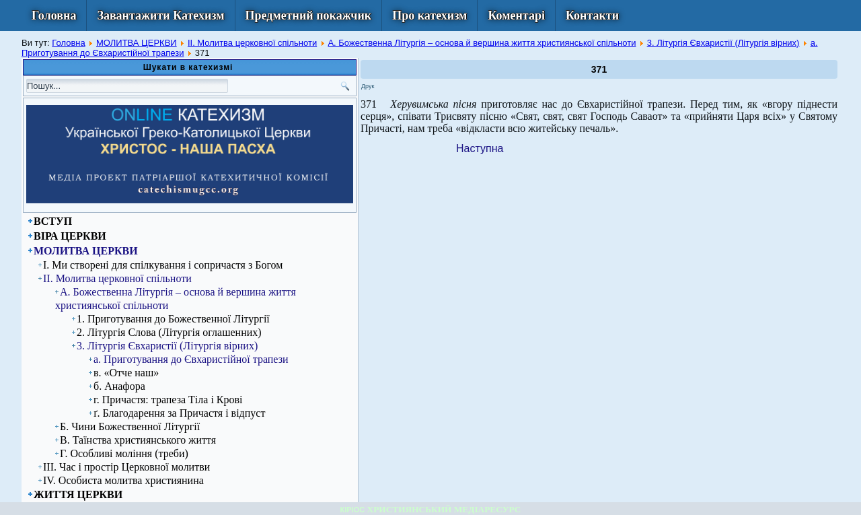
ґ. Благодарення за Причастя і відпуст (179, 413)
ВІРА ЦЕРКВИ (70, 236)
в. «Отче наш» (126, 372)
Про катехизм (429, 15)
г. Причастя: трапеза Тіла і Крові (168, 399)
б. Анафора (119, 386)
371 (599, 69)
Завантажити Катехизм (160, 15)
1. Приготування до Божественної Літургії (173, 318)
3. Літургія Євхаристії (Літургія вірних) (723, 43)
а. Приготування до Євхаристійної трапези (191, 359)
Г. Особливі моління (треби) (124, 453)
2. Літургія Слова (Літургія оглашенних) (169, 332)
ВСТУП (53, 221)
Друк (367, 86)
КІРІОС (352, 510)
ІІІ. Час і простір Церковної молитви (126, 467)
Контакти (592, 15)
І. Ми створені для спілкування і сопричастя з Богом (163, 265)
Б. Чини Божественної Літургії (130, 426)
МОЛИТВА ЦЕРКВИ (136, 43)
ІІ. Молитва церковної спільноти (252, 43)
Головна (54, 15)
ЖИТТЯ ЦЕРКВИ (78, 494)
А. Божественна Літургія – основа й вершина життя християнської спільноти (482, 43)
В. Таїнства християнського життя (138, 440)
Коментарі (516, 15)
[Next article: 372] (479, 148)
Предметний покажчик (309, 15)
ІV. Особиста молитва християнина (123, 480)
